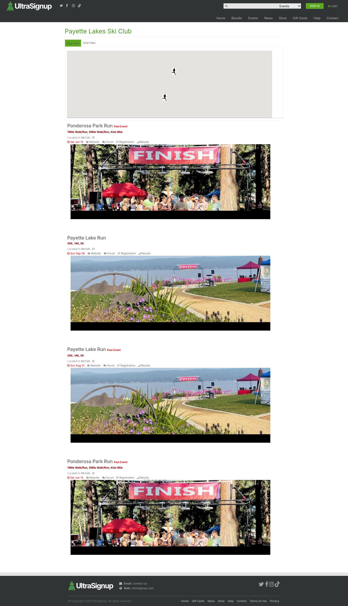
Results (236, 18)
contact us (140, 583)
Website (94, 142)
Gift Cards (300, 18)
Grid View (89, 43)
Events (253, 18)
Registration (126, 142)
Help (317, 18)
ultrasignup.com (143, 588)
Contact (332, 18)
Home (220, 18)
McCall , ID (88, 137)
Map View (73, 43)
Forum (110, 142)
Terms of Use (258, 601)
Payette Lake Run (86, 238)
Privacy (274, 601)
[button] (165, 97)
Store (283, 18)
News (268, 18)
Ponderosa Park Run (97, 126)
